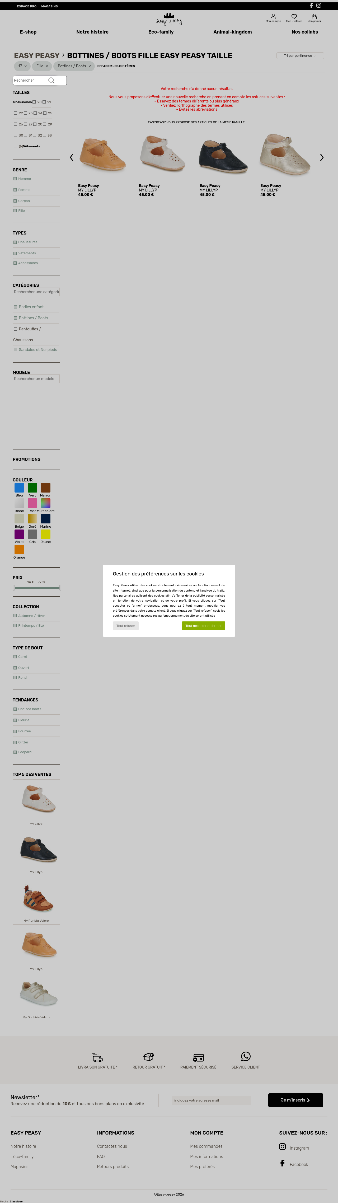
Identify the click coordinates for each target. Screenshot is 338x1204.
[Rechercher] (51, 80)
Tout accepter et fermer (203, 626)
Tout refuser (125, 626)
